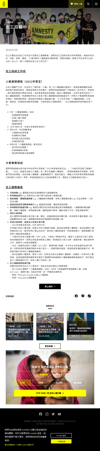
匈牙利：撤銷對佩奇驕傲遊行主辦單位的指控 (80, 329)
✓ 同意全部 (72, 442)
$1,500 (59, 382)
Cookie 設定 (73, 434)
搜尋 (88, 4)
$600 (22, 382)
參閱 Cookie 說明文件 (27, 444)
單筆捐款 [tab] (56, 374)
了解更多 (73, 336)
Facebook (40, 414)
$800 (41, 382)
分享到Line (83, 296)
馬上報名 (49, 286)
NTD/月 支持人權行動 (48, 393)
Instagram (46, 414)
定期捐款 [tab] (44, 374)
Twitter (53, 414)
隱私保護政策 (10, 444)
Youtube (59, 414)
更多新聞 (49, 346)
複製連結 (89, 296)
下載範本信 (86, 336)
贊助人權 (78, 3)
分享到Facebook (76, 296)
